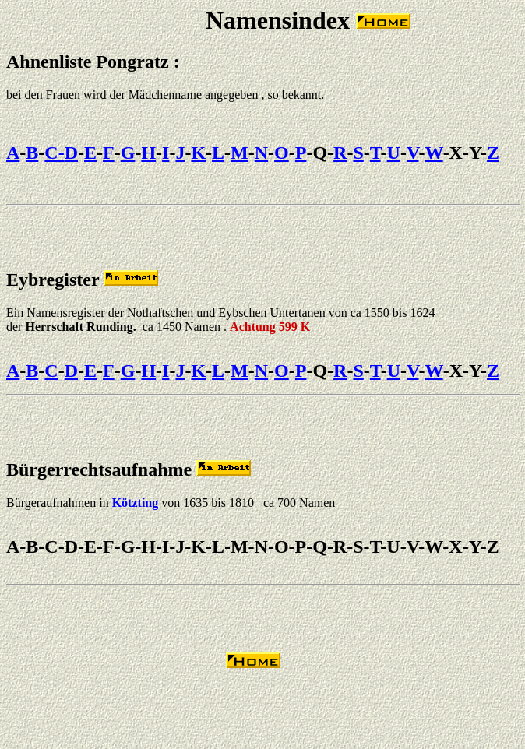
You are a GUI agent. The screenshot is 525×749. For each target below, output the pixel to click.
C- (54, 152)
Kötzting (135, 502)
